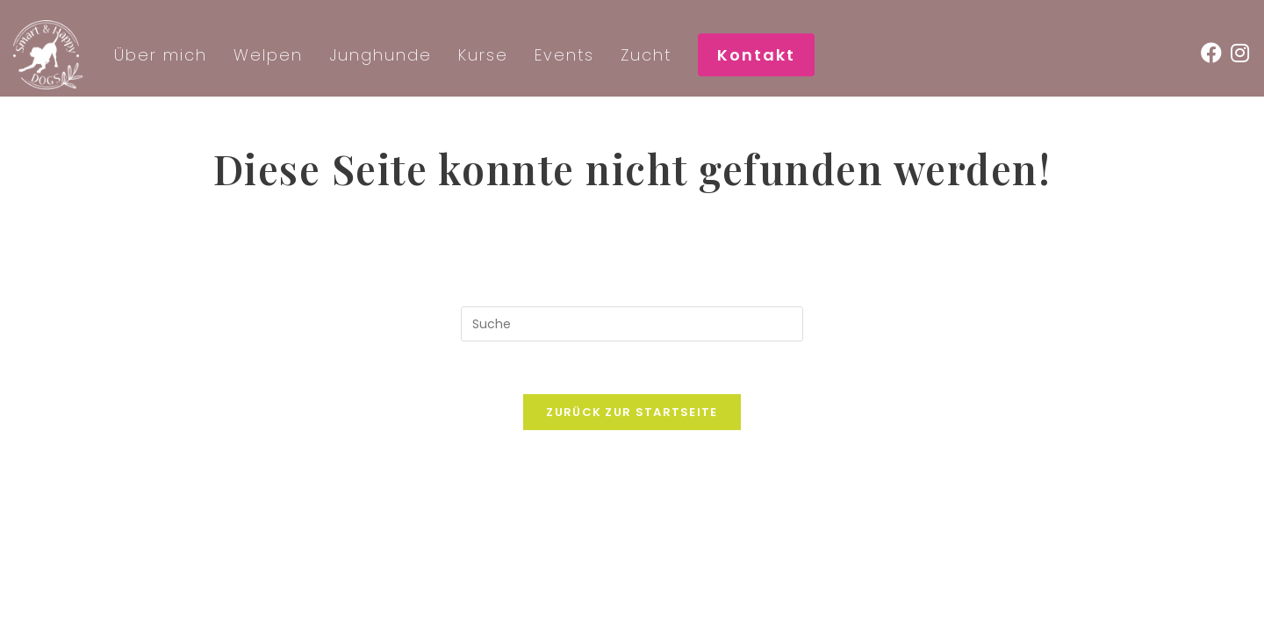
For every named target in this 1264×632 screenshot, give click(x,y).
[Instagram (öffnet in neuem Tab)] (1244, 53)
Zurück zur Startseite (631, 412)
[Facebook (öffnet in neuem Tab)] (1216, 53)
